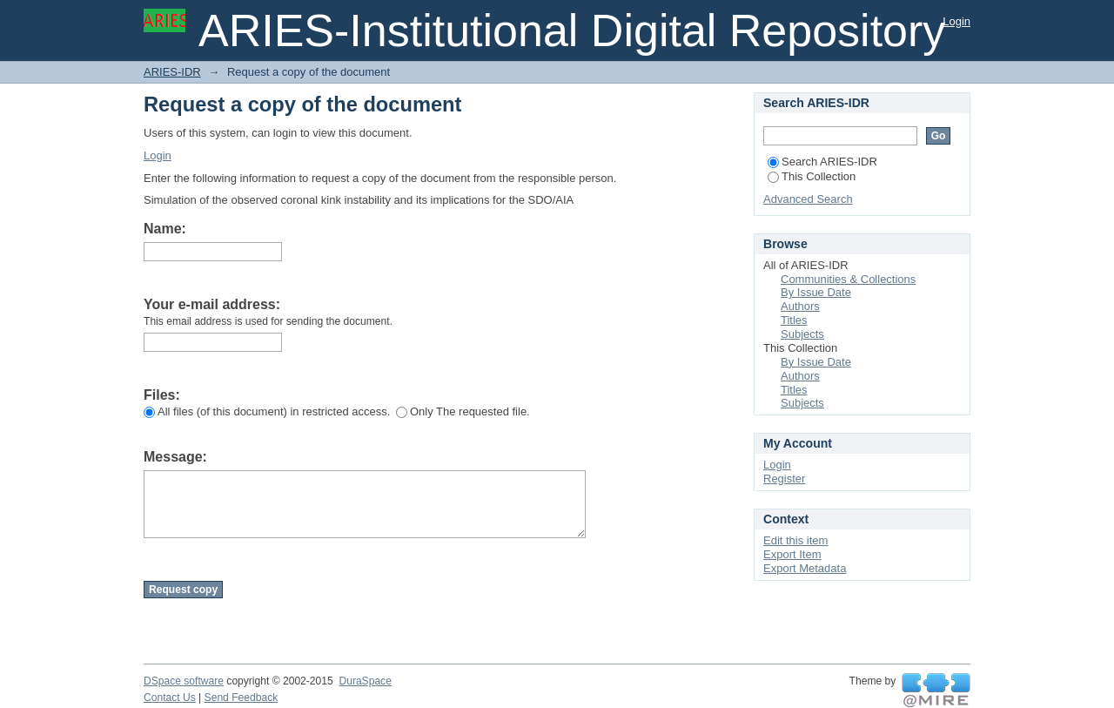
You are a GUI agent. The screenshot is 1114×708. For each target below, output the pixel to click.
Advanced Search (808, 199)
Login (956, 21)
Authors (800, 306)
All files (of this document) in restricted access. (267, 411)
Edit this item (795, 540)
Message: (175, 456)
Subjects (802, 334)
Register (784, 478)
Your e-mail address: (212, 304)
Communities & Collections (848, 279)
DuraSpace (365, 681)
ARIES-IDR (172, 71)
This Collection (812, 176)
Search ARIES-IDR (822, 161)
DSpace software (184, 681)
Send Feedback (241, 697)
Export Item (792, 554)
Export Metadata (804, 568)
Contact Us (170, 697)
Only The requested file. (463, 411)
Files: (162, 395)
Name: (165, 228)
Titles (794, 320)
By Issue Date (816, 292)
